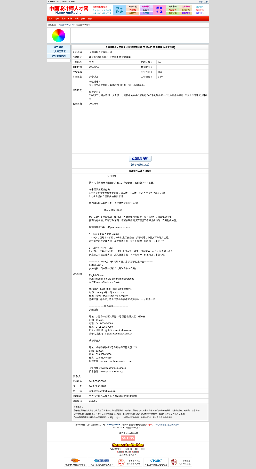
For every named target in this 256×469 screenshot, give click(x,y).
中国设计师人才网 (66, 25)
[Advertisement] (131, 35)
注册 (206, 1)
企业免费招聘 (59, 56)
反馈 (83, 18)
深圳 (77, 18)
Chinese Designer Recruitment (61, 1)
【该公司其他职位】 (140, 164)
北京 (57, 18)
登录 (201, 1)
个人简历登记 (59, 51)
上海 (63, 18)
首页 (50, 18)
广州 (70, 18)
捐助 (90, 18)
